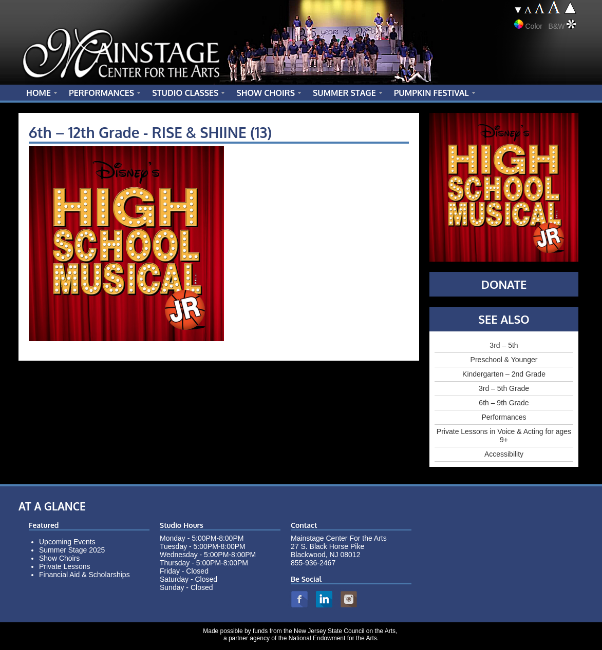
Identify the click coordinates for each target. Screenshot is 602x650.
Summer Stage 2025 (72, 550)
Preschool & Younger (504, 360)
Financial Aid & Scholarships (84, 574)
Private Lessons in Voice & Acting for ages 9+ (504, 435)
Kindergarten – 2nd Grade (503, 374)
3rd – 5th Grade (504, 388)
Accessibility (503, 454)
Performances (503, 417)
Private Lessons (64, 566)
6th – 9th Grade (504, 403)
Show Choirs (59, 558)
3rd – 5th (504, 345)
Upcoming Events (67, 542)
